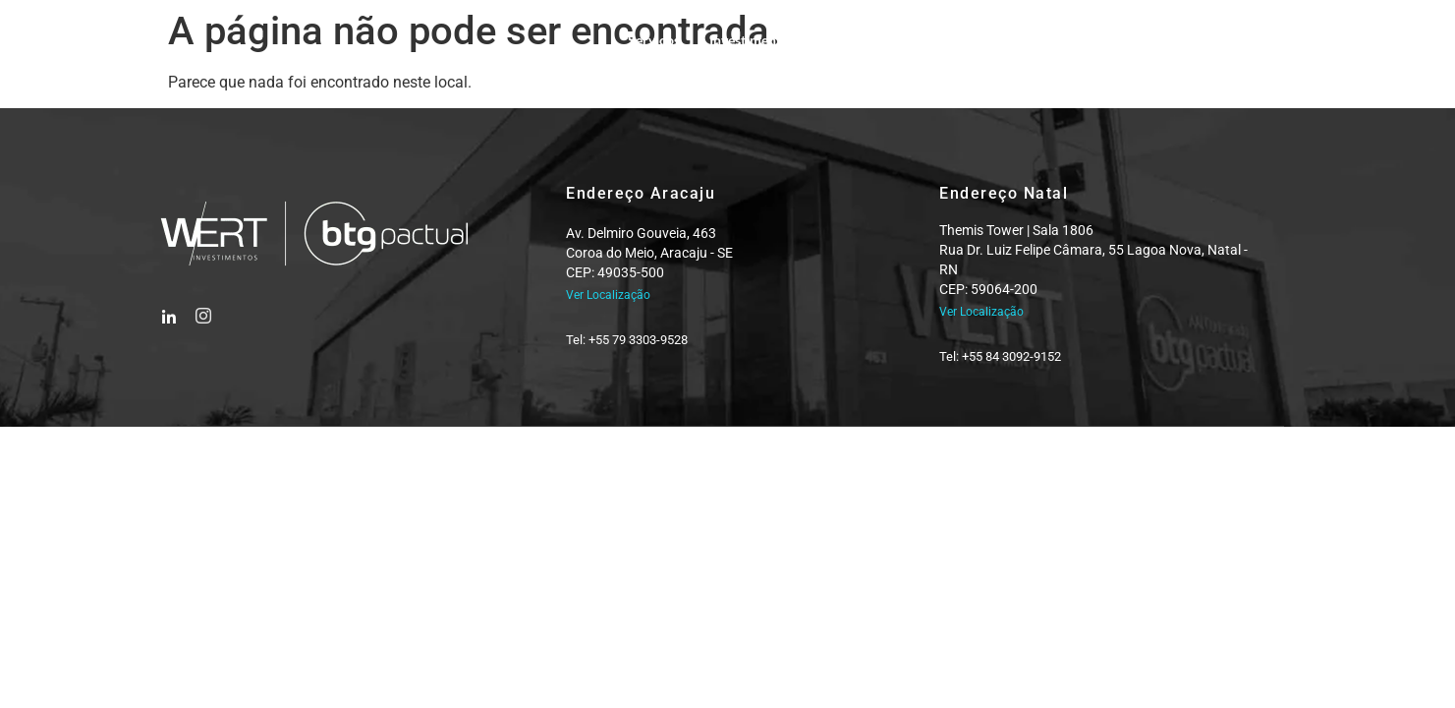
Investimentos (752, 39)
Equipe (845, 39)
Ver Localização (608, 295)
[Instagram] (202, 309)
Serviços (654, 39)
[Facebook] (169, 309)
